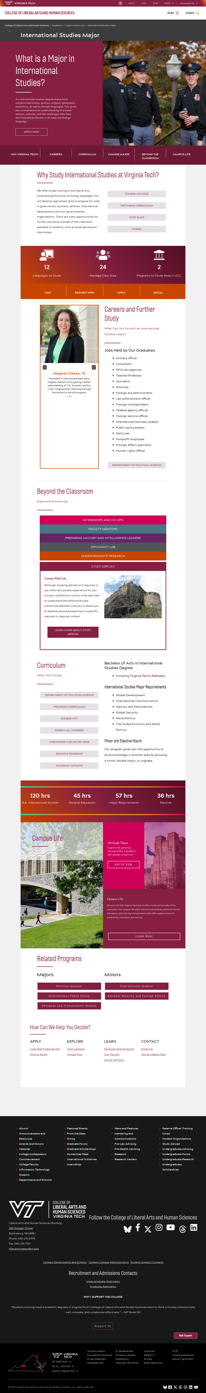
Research (121, 1154)
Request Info (84, 293)
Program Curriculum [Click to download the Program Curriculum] (69, 706)
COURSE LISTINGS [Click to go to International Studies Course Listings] (136, 193)
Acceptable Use (95, 1363)
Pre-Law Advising (125, 1144)
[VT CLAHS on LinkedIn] (193, 1227)
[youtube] (196, 1387)
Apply (132, 3)
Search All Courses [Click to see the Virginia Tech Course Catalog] (69, 730)
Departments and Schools (35, 1180)
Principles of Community (99, 1355)
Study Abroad (171, 1144)
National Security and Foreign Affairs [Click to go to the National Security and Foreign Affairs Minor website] (137, 996)
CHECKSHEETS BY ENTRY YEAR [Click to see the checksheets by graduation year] (69, 742)
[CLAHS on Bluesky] (127, 1227)
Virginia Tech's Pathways (147, 675)
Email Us (147, 1049)
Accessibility (122, 1359)
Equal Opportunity (153, 1363)
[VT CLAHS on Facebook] (137, 1227)
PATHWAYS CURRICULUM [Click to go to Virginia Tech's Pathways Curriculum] (137, 205)
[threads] (181, 1387)
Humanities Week (78, 1154)
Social (158, 293)
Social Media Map (153, 1054)
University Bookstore (183, 1355)
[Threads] (183, 1227)
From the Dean (76, 1133)
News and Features (126, 1128)
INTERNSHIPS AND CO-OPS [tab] (103, 520)
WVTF (175, 1351)
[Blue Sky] (165, 1387)
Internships (74, 1164)
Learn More (144, 936)
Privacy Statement (96, 1359)
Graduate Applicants (103, 1286)
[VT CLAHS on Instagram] (159, 1227)
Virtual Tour (74, 1054)
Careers (56, 154)
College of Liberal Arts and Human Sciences (28, 25)
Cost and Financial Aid (45, 1049)
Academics (58, 25)
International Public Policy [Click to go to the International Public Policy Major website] (69, 996)
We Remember (125, 1351)
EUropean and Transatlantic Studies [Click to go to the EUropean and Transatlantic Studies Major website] (69, 1005)
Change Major (118, 154)
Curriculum (87, 154)
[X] (148, 1227)
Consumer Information (127, 1363)
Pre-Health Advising (127, 1149)
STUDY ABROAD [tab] (103, 566)
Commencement (29, 1159)
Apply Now (31, 131)
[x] (175, 1387)
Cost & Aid (149, 1351)
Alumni (23, 1128)
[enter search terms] (192, 13)
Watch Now (123, 864)
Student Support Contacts (147, 1262)
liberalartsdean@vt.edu (24, 1249)
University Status (96, 1351)
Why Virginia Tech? (24, 154)
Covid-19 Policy (114, 1060)
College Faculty (29, 1164)
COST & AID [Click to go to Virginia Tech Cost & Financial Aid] (136, 217)
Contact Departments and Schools (65, 1262)
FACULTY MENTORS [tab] (103, 529)
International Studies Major (102, 25)
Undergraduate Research (178, 1159)
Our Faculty (111, 1054)
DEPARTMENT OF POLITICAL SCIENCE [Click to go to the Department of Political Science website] (136, 465)
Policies (148, 1359)
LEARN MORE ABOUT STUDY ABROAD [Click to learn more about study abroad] (73, 632)
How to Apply (39, 1054)
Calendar (24, 1149)
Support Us (103, 1326)
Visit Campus (75, 1049)
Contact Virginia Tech (65, 1371)
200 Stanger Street (21, 1228)
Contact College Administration (109, 1262)
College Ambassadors (32, 1154)
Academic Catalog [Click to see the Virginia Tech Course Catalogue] (69, 765)
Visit (144, 3)
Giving (71, 1139)
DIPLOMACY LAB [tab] (103, 547)
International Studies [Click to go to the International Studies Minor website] (136, 986)
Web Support (185, 1335)
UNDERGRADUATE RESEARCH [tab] (103, 556)
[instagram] (186, 1387)
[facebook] (170, 1387)
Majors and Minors (76, 25)
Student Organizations (176, 1139)
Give (155, 3)
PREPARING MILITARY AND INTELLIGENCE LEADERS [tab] (103, 538)
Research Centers (126, 1159)
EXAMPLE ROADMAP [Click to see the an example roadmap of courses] (69, 753)
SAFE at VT (149, 1355)
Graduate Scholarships (81, 1149)
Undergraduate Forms (176, 1154)
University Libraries (125, 1355)
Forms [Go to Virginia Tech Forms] (136, 229)
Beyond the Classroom (150, 156)
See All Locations (63, 1366)
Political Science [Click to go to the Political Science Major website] (69, 986)
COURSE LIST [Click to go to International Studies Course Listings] (69, 718)
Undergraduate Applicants (103, 1281)
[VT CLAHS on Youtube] (170, 1227)
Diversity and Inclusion (119, 1049)
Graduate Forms (77, 1144)
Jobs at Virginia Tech (182, 1359)
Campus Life (181, 154)
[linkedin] (191, 1387)
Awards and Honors (31, 1144)
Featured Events (77, 1128)
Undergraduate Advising (177, 1149)
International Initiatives (82, 1159)
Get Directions (61, 1362)
